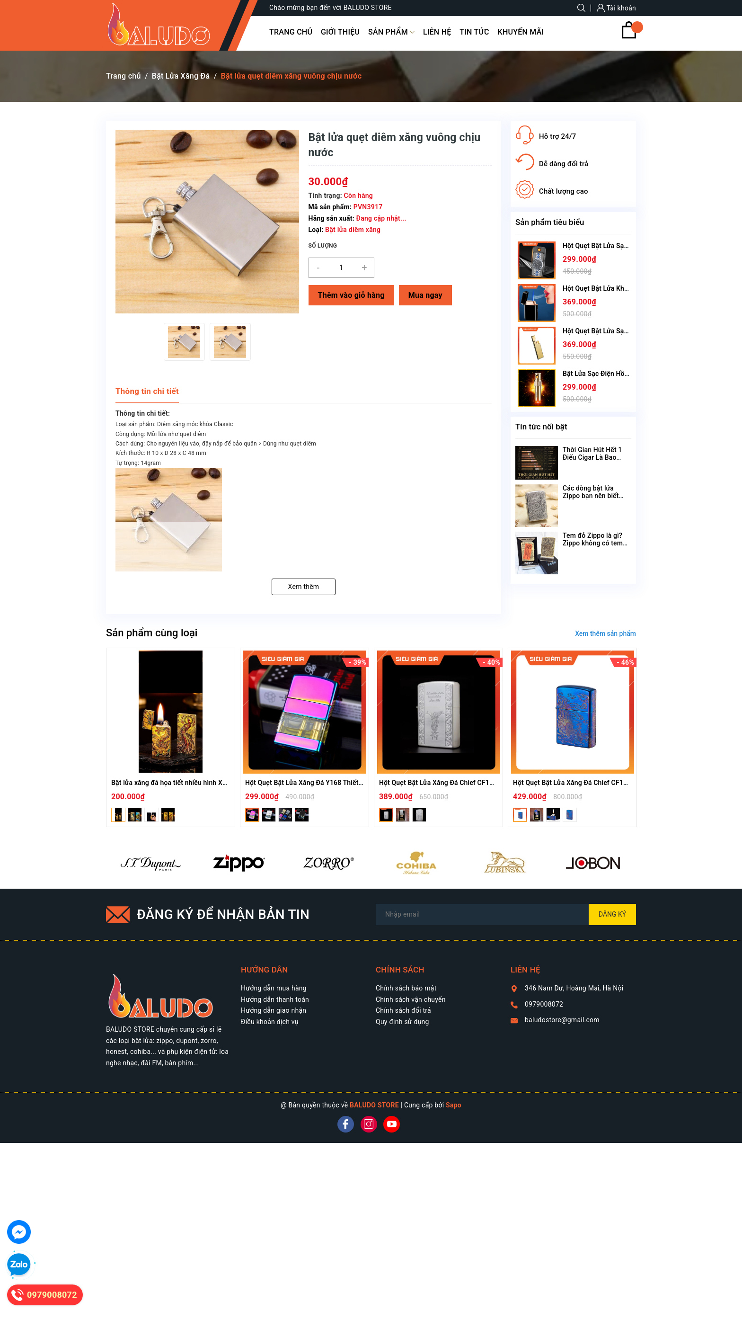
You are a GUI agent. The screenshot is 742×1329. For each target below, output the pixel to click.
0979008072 (544, 1004)
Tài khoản (616, 8)
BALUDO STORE (374, 1105)
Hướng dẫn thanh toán (275, 999)
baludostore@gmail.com (562, 1020)
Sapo (453, 1105)
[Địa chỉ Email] (506, 914)
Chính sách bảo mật (406, 988)
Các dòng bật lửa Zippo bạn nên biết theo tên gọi (591, 495)
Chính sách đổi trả (403, 1010)
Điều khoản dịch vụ (270, 1022)
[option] (184, 342)
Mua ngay (425, 295)
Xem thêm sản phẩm (605, 633)
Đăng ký (613, 914)
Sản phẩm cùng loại (151, 633)
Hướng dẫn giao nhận (273, 1010)
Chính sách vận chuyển (411, 999)
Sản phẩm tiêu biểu (549, 222)
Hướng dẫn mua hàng (274, 988)
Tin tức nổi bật (541, 426)
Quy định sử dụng (402, 1022)
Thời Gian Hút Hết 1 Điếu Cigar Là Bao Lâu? (592, 457)
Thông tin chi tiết (147, 391)
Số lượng (323, 245)
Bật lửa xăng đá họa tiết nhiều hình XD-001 (176, 782)
